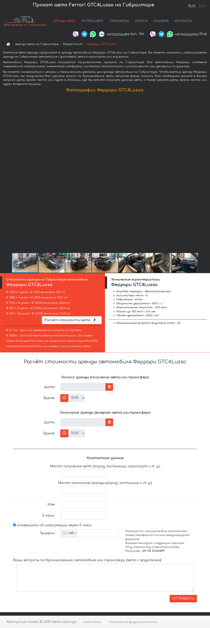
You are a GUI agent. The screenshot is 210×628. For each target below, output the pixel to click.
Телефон (47, 533)
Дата (49, 387)
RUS (191, 6)
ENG (202, 6)
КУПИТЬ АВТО (92, 21)
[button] (206, 173)
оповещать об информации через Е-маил (52, 525)
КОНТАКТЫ (183, 21)
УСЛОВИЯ (161, 21)
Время (48, 398)
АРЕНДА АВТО (64, 21)
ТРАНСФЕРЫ (119, 21)
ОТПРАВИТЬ (183, 598)
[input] (83, 387)
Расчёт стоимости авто (71, 320)
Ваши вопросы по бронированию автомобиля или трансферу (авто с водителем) (87, 560)
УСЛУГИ (141, 21)
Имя (51, 504)
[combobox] (69, 533)
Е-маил (48, 515)
